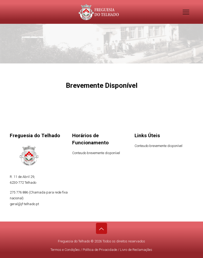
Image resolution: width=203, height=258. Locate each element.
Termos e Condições (65, 250)
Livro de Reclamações (136, 250)
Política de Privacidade (100, 250)
